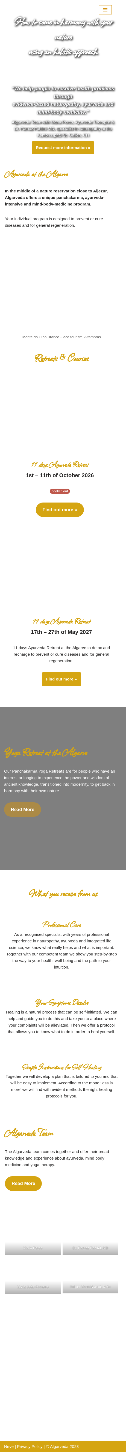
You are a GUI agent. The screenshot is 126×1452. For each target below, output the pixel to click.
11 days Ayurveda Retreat (59, 464)
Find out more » (60, 509)
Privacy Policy (29, 1446)
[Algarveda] (34, 10)
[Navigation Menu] (105, 9)
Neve (9, 1446)
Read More (22, 809)
